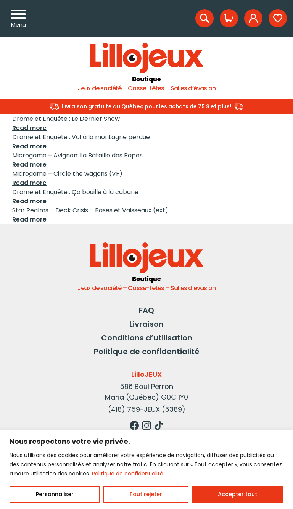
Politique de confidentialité (127, 473)
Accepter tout (237, 494)
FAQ (146, 310)
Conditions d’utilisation (146, 337)
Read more (29, 128)
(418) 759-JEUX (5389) (146, 409)
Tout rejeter (145, 494)
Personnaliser (55, 494)
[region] (146, 469)
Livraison (146, 324)
